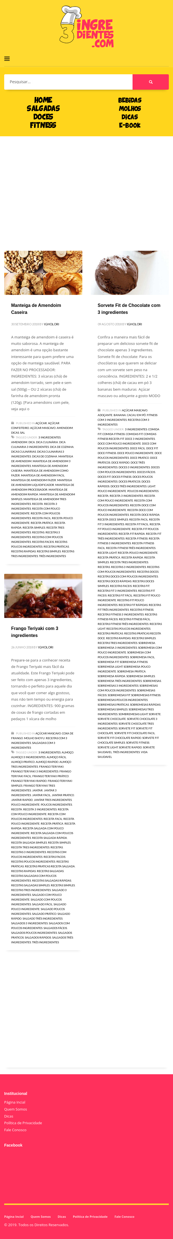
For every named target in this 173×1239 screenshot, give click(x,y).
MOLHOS (130, 109)
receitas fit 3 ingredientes (117, 590)
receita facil (41, 518)
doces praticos (129, 481)
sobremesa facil (142, 657)
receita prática (42, 522)
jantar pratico (63, 795)
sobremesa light (110, 666)
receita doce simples (113, 519)
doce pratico (139, 457)
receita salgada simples (29, 842)
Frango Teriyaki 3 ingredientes (34, 771)
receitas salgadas (50, 871)
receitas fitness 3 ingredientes (121, 614)
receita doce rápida (145, 514)
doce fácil (137, 448)
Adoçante (105, 415)
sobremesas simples (113, 709)
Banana (120, 415)
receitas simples (49, 551)
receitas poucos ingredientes (128, 628)
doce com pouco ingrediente (119, 443)
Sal (22, 432)
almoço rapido (47, 761)
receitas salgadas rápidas (51, 880)
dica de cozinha (62, 446)
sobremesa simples (140, 676)
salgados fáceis (55, 928)
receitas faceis (43, 541)
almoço (67, 752)
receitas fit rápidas (133, 605)
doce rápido (120, 462)
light (151, 486)
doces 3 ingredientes (134, 467)
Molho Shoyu (34, 738)
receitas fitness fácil (134, 619)
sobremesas (152, 680)
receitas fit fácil (120, 595)
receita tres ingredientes (129, 562)
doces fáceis (146, 472)
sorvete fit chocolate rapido (119, 737)
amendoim (19, 442)
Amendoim (65, 427)
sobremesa (146, 642)
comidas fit (134, 434)
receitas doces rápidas (114, 581)
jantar (37, 790)
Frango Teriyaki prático (50, 776)
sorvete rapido (130, 747)
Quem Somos (15, 1109)
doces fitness (121, 476)
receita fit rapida (132, 533)
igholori (51, 324)
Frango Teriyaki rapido (29, 780)
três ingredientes (52, 556)
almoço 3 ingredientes (28, 757)
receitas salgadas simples (30, 885)
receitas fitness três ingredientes (123, 624)
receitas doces (147, 571)
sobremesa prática (131, 671)
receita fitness (137, 538)
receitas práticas (56, 546)
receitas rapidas (23, 551)
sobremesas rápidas (145, 704)
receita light (107, 552)
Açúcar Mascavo (43, 427)
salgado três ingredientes (43, 918)
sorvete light (108, 747)
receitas (38, 532)
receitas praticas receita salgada (50, 866)
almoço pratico (23, 761)
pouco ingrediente (112, 491)
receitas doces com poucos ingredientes (128, 576)
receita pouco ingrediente (138, 552)
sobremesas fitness (145, 695)
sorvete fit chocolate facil (134, 733)
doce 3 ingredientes (140, 438)
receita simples (34, 527)
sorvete (155, 714)
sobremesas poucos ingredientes (123, 699)
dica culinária (47, 442)
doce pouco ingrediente (135, 453)
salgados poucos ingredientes (34, 932)
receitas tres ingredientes (117, 642)
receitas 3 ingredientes (128, 567)
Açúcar (41, 423)
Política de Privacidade (23, 1122)
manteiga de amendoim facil (42, 475)
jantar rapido (22, 799)
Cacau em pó (136, 415)
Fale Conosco (15, 1129)
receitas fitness (141, 609)
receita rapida (132, 557)
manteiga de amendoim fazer (33, 480)
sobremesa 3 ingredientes (117, 647)
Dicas (15, 432)
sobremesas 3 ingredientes (118, 685)
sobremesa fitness (134, 661)
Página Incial (14, 1102)
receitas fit (141, 586)
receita (37, 503)
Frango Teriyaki (51, 766)
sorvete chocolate (112, 718)
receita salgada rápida (49, 837)
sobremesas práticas (113, 704)
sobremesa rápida (111, 676)
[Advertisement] (86, 185)
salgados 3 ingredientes (29, 923)
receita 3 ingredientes (126, 495)
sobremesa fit (108, 661)
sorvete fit (127, 728)
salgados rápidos (38, 937)
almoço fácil (56, 757)
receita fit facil (136, 524)
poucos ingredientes (142, 491)
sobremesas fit (119, 695)
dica (31, 442)
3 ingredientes (50, 437)
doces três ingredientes (128, 486)
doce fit (152, 448)
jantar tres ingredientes (53, 799)
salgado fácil (42, 904)
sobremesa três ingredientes (120, 680)
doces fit (104, 476)
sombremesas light (133, 714)
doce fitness (107, 453)
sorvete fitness (137, 742)
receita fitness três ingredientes (130, 548)
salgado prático (44, 913)
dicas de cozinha (44, 456)
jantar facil (41, 795)
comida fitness (113, 434)
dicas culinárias (23, 451)
